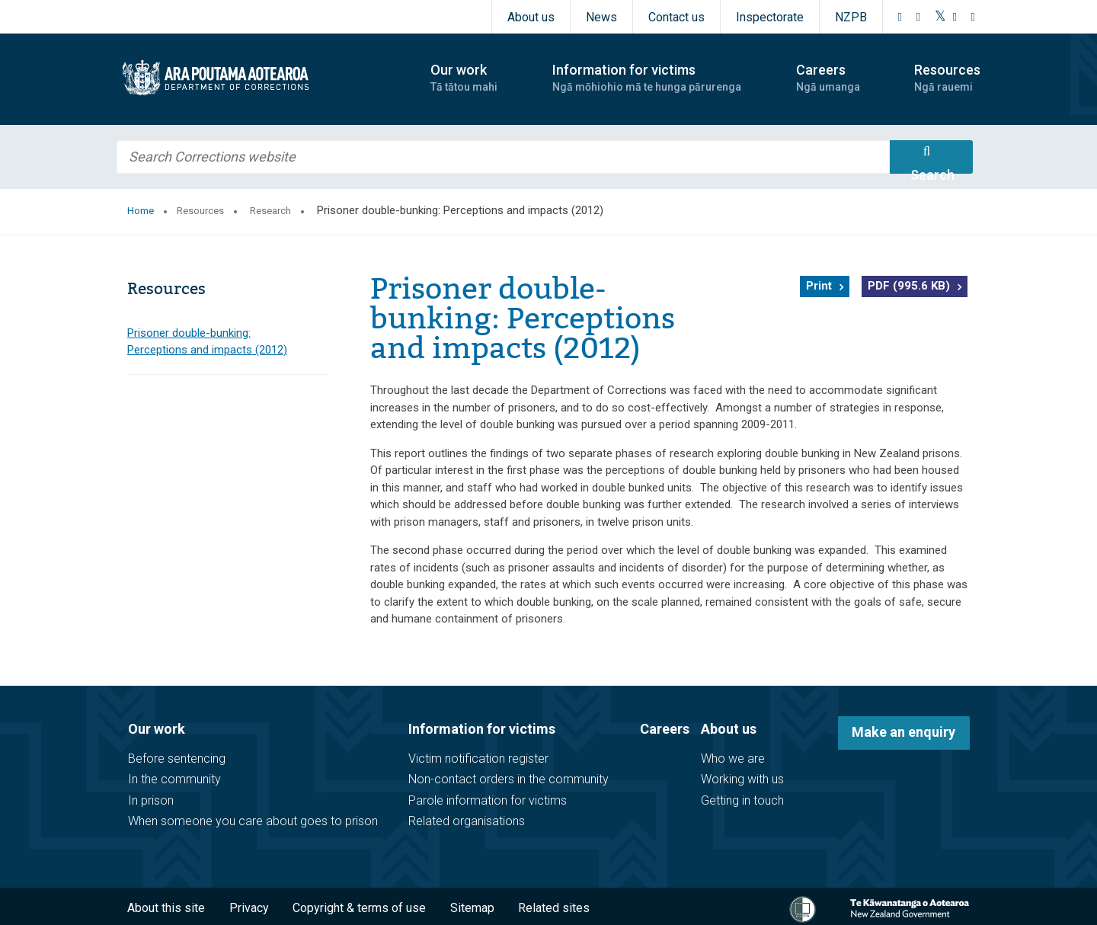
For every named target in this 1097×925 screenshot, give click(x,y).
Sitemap (472, 908)
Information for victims (481, 729)
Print (819, 286)
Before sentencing (176, 758)
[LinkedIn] (973, 17)
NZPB (851, 17)
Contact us (676, 17)
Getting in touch (742, 800)
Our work (156, 729)
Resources (200, 210)
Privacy (249, 908)
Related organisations (466, 821)
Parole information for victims (487, 800)
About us (531, 17)
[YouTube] (955, 17)
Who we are (733, 758)
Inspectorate (770, 17)
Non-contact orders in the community (508, 779)
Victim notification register (478, 758)
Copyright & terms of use (359, 908)
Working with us (742, 779)
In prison (151, 800)
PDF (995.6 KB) (909, 286)
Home (140, 210)
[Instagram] (918, 17)
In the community (174, 779)
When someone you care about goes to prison (253, 821)
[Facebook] (900, 17)
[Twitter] (940, 17)
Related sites (554, 908)
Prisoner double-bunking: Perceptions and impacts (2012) (207, 341)
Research (270, 210)
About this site (166, 908)
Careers (664, 729)
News (601, 17)
